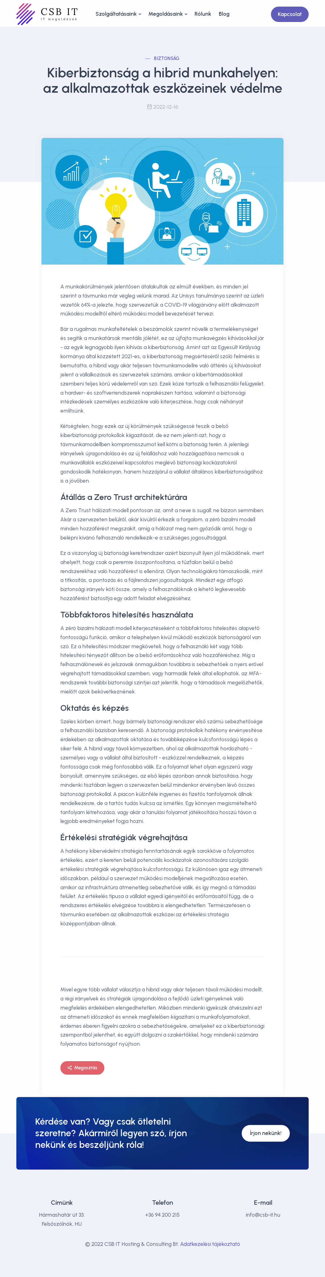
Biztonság (167, 58)
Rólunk (203, 14)
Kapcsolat (290, 14)
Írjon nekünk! (266, 1133)
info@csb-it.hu (263, 1215)
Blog (224, 14)
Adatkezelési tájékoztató (210, 1244)
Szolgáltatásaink (116, 14)
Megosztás (82, 1068)
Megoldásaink (165, 14)
